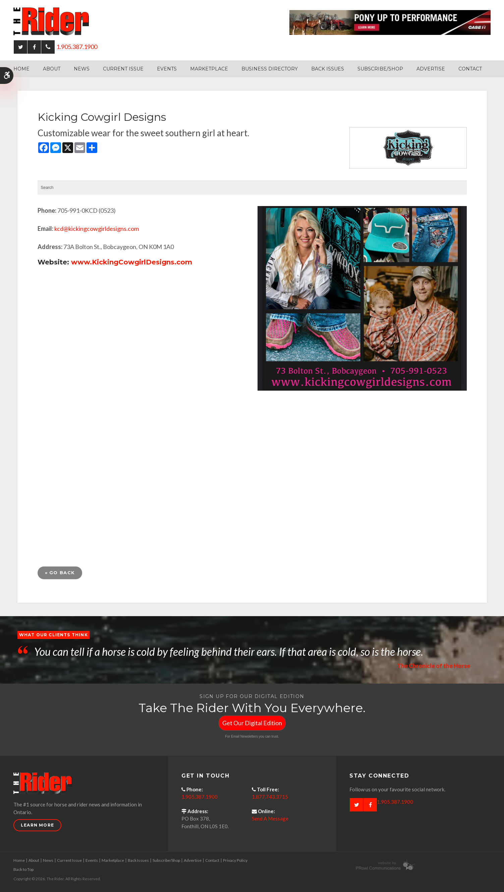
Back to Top (23, 869)
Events (167, 69)
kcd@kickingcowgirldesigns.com (96, 228)
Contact (470, 69)
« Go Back (60, 572)
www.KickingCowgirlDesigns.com (131, 262)
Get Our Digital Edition (252, 723)
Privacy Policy (235, 860)
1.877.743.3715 (270, 797)
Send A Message (270, 818)
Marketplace (209, 69)
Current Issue (123, 69)
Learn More (37, 825)
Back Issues (327, 69)
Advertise (430, 69)
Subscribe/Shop (380, 69)
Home (21, 69)
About (51, 69)
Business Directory (269, 69)
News (82, 69)
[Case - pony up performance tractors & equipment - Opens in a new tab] (390, 22)
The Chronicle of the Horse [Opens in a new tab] (433, 665)
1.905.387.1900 (76, 46)
